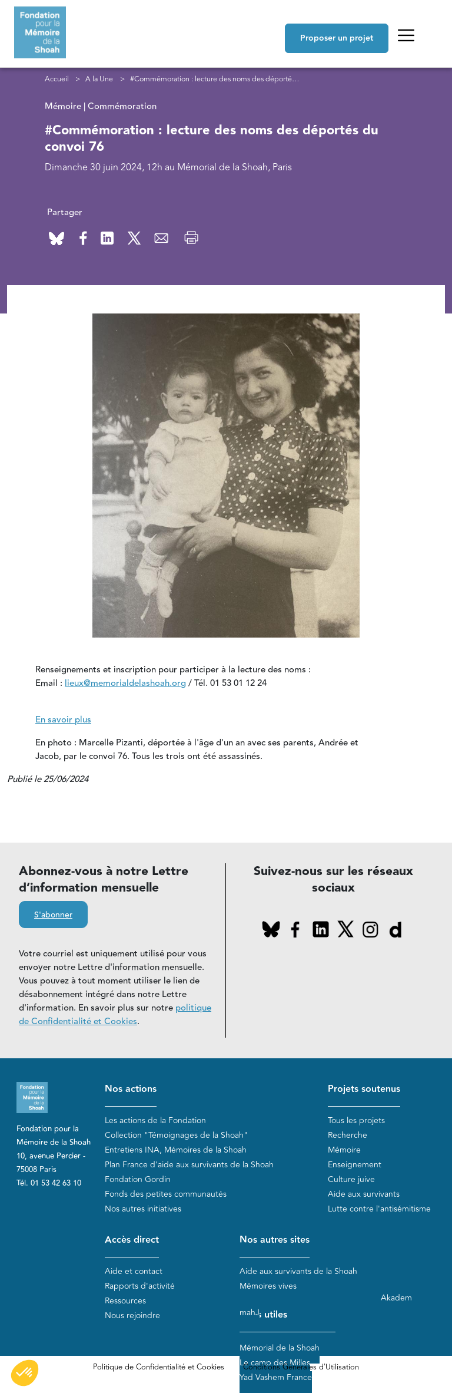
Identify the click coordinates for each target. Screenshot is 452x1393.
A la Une (99, 79)
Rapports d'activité (140, 1286)
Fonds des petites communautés (166, 1194)
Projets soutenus (364, 1089)
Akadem (396, 1298)
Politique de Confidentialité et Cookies (158, 1367)
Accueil (57, 79)
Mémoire (344, 1150)
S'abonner (53, 915)
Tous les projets (356, 1120)
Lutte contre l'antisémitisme (379, 1209)
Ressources (125, 1301)
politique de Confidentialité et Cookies (115, 1014)
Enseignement (354, 1164)
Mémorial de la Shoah (280, 1348)
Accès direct (132, 1240)
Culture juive (351, 1179)
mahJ (250, 1312)
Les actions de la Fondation (155, 1120)
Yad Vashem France (276, 1377)
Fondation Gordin (138, 1179)
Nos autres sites (275, 1240)
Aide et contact (133, 1271)
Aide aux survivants (364, 1194)
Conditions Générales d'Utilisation (301, 1367)
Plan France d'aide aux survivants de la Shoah (189, 1164)
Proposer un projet (336, 38)
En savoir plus (63, 720)
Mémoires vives (268, 1286)
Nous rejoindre (132, 1315)
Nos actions (131, 1089)
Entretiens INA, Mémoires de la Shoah (176, 1150)
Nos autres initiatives (143, 1209)
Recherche (347, 1135)
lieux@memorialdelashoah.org (125, 683)
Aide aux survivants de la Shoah (298, 1271)
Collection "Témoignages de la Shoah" (176, 1135)
